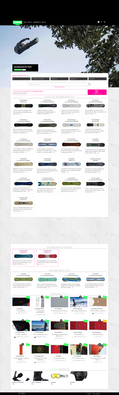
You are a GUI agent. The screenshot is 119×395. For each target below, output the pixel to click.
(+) (21, 113)
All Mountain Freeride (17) (38, 78)
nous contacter (96, 393)
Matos (30, 22)
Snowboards (20, 75)
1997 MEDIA (22, 393)
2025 (25, 75)
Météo (44, 22)
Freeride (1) (92, 78)
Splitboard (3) (73, 78)
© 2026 (88, 393)
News (25, 22)
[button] (101, 22)
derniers (59, 294)
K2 (28, 75)
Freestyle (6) (54, 78)
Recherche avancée (60, 87)
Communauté (37, 22)
